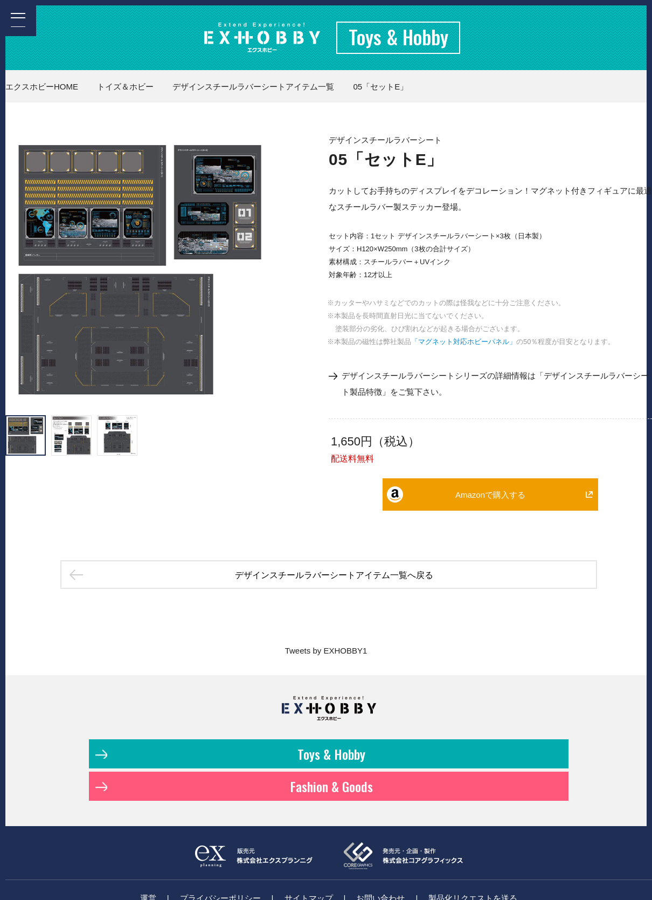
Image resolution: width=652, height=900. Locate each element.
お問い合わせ (380, 869)
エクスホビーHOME (41, 86)
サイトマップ (309, 869)
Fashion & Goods (404, 759)
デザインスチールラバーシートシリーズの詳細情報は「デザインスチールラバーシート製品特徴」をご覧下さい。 (495, 383)
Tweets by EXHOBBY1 (326, 654)
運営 (148, 869)
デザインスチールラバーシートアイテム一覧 (253, 86)
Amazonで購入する (490, 494)
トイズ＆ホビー (125, 86)
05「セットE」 (380, 86)
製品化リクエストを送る (472, 869)
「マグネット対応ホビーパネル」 (463, 342)
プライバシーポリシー (220, 869)
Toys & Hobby (398, 36)
